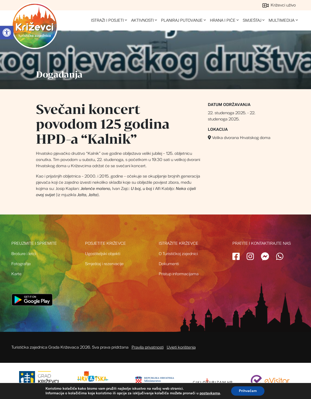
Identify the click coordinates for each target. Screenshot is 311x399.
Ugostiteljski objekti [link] (102, 253)
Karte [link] (16, 274)
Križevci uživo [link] (279, 5)
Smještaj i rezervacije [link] (104, 263)
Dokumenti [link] (169, 263)
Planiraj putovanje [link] (182, 20)
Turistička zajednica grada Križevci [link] (34, 26)
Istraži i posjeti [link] (107, 20)
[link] (6, 32)
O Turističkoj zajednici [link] (178, 253)
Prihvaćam (248, 390)
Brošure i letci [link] (23, 253)
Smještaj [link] (252, 20)
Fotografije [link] (21, 263)
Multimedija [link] (281, 20)
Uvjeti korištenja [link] (181, 347)
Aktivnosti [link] (142, 20)
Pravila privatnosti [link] (148, 347)
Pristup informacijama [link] (179, 274)
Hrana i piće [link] (223, 20)
